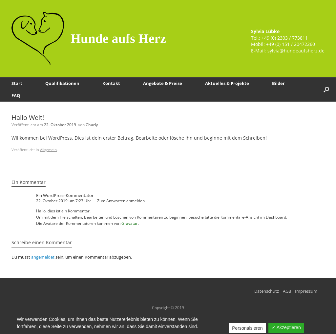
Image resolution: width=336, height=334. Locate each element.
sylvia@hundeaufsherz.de (296, 51)
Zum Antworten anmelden (121, 200)
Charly (92, 125)
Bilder (278, 83)
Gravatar (129, 223)
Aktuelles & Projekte (227, 83)
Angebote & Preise (162, 83)
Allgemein (48, 149)
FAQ (15, 95)
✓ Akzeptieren (286, 327)
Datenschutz (266, 291)
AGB (287, 291)
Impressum (306, 291)
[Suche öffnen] (326, 89)
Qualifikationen (62, 83)
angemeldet (42, 257)
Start (16, 83)
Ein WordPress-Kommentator (65, 195)
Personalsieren (247, 328)
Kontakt (111, 83)
